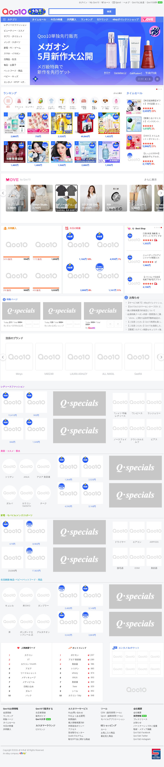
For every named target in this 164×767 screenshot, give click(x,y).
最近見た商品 (107, 736)
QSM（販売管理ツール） (112, 712)
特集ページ (12, 299)
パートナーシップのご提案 (145, 726)
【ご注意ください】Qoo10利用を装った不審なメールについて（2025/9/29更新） (145, 322)
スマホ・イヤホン (12, 53)
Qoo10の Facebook (141, 732)
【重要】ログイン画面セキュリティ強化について (145, 329)
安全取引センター (76, 732)
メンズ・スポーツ (12, 42)
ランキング (10, 93)
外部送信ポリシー (76, 726)
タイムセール (134, 93)
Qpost (118, 2)
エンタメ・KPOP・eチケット (17, 82)
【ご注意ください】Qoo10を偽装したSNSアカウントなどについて (145, 326)
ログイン (83, 2)
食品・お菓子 (10, 65)
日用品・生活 (10, 59)
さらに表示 (117, 93)
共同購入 (12, 228)
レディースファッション (15, 25)
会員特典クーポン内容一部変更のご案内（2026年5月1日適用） (145, 314)
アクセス (72, 729)
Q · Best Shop (139, 228)
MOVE (12, 179)
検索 (109, 11)
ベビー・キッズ (11, 76)
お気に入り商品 (108, 733)
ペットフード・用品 (13, 71)
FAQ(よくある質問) (76, 716)
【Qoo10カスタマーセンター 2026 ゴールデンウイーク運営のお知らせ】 (145, 306)
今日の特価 (75, 228)
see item (123, 395)
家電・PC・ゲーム (12, 48)
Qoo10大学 (152, 2)
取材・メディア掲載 (142, 729)
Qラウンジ (40, 729)
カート (107, 2)
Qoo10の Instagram (142, 739)
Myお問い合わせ (75, 712)
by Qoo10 (25, 179)
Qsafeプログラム (75, 736)
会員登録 (7, 712)
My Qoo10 (94, 2)
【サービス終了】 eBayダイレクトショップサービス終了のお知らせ (145, 303)
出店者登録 (41, 712)
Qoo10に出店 (138, 2)
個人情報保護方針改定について (141, 310)
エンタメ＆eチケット (129, 648)
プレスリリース (140, 719)
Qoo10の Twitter (140, 736)
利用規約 (72, 719)
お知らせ (134, 297)
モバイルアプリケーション (113, 719)
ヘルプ (126, 2)
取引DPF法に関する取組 (79, 739)
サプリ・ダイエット (13, 36)
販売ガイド (41, 716)
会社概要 (137, 712)
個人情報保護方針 (76, 722)
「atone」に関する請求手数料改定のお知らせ (145, 318)
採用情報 (137, 716)
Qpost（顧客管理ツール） (112, 716)
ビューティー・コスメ (14, 30)
